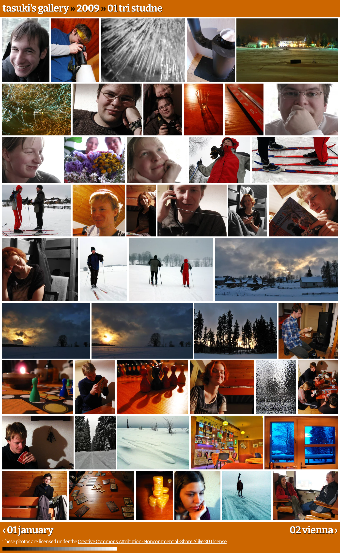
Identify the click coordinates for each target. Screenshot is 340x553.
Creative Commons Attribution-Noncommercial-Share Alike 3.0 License (152, 541)
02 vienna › (314, 530)
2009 (88, 8)
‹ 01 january (27, 530)
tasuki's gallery (35, 8)
